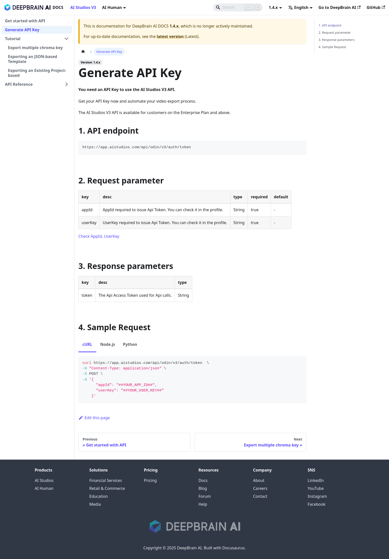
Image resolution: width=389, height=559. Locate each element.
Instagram (317, 496)
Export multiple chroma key (35, 47)
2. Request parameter (335, 32)
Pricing (150, 480)
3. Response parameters (337, 39)
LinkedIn (316, 480)
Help (202, 504)
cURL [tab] (87, 344)
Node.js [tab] (107, 344)
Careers (260, 488)
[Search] (238, 7)
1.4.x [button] (273, 7)
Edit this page (94, 417)
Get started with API (25, 21)
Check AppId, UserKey (98, 236)
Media (95, 504)
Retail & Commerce (107, 488)
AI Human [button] (112, 7)
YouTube (316, 488)
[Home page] (83, 52)
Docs (203, 480)
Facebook (316, 504)
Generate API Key (22, 29)
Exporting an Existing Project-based (37, 73)
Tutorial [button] (12, 38)
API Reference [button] (19, 84)
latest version (170, 36)
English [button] (298, 7)
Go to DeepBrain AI (340, 7)
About (258, 480)
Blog (202, 488)
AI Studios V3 (83, 7)
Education (98, 496)
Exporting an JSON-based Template (32, 59)
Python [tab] (130, 344)
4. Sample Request (332, 47)
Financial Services (105, 480)
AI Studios (44, 480)
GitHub (376, 7)
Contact (260, 496)
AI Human (44, 488)
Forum (204, 496)
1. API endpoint (330, 25)
